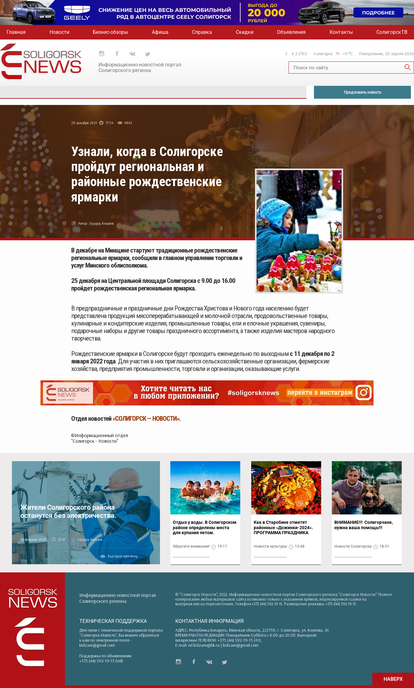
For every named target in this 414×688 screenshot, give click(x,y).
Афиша (160, 32)
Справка (202, 32)
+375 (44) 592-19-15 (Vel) (101, 661)
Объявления (291, 32)
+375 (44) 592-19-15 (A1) (239, 640)
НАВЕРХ (393, 679)
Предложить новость (362, 92)
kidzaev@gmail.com (97, 645)
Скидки (244, 32)
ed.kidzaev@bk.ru (204, 645)
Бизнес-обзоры (110, 32)
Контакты (341, 32)
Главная (16, 32)
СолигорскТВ (391, 32)
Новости (59, 32)
